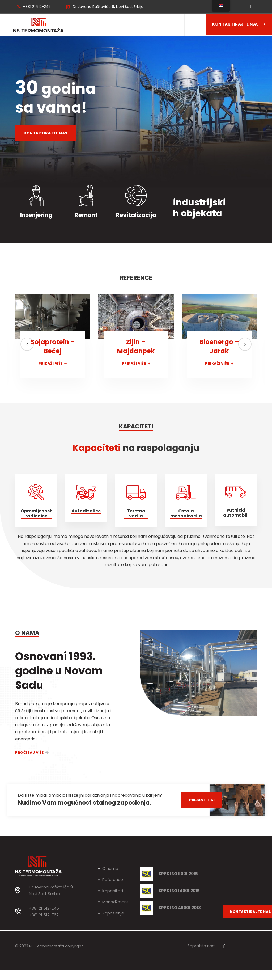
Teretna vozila (136, 513)
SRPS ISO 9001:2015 (178, 873)
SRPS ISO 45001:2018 (180, 907)
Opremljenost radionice (36, 513)
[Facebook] (224, 946)
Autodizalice (86, 511)
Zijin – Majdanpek (136, 346)
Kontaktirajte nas (239, 24)
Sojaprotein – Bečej (53, 346)
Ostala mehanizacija (186, 513)
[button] (27, 344)
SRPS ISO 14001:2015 (179, 890)
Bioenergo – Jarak (219, 346)
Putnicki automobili (236, 513)
